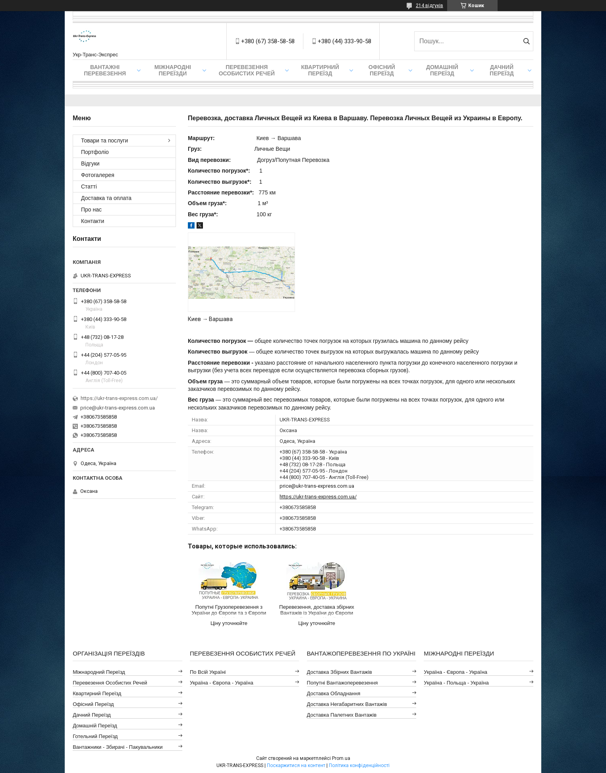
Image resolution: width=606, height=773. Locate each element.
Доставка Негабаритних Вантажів (347, 704)
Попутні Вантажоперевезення (342, 683)
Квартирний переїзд (320, 70)
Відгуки (90, 163)
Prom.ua (341, 758)
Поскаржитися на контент (296, 765)
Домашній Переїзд (442, 70)
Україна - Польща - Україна (456, 683)
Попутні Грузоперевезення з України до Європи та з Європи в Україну (229, 611)
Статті (89, 186)
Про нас (91, 209)
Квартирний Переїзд (97, 693)
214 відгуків (429, 5)
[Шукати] (526, 41)
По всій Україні (208, 672)
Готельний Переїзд (95, 736)
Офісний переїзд (382, 70)
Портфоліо (95, 152)
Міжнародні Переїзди (172, 70)
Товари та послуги (104, 140)
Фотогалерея (97, 175)
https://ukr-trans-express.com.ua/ (318, 497)
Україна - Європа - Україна (221, 683)
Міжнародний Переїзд (99, 672)
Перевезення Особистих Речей (247, 70)
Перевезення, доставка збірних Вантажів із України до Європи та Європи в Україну (316, 611)
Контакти (92, 221)
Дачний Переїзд (502, 70)
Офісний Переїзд (93, 704)
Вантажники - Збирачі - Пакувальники (117, 747)
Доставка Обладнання (334, 693)
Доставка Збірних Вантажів (339, 672)
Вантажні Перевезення (105, 70)
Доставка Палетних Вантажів (342, 715)
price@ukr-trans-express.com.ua (317, 486)
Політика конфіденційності (359, 765)
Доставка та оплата (106, 198)
